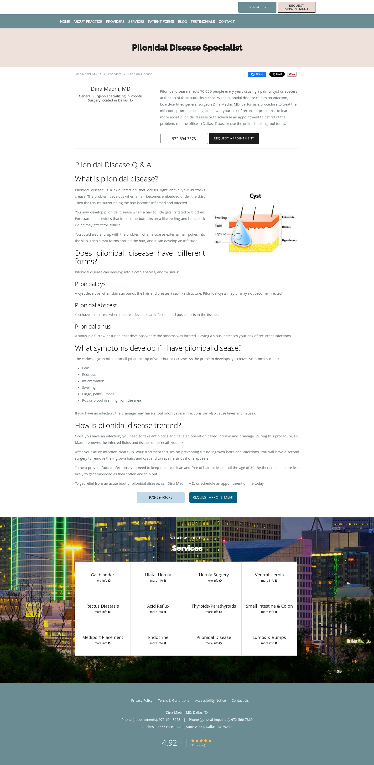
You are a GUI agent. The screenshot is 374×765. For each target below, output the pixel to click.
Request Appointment (234, 138)
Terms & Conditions (173, 700)
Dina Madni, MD (86, 74)
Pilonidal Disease (140, 74)
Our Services (112, 74)
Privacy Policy (141, 700)
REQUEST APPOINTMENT (213, 497)
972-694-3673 (161, 497)
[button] (297, 7)
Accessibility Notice (210, 700)
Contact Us (240, 700)
